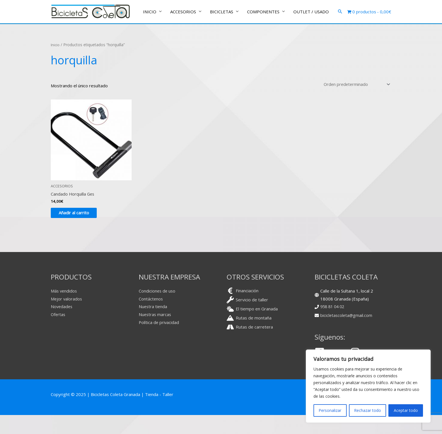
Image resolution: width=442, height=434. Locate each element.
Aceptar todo (406, 410)
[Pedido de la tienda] (355, 102)
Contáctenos (151, 318)
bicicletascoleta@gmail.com (346, 334)
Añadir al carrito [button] (77, 231)
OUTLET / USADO (311, 32)
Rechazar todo (367, 410)
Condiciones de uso (157, 310)
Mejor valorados (67, 318)
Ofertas (58, 333)
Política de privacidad (159, 341)
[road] (250, 346)
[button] (340, 32)
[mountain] (249, 336)
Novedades (62, 325)
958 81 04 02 (333, 325)
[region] (368, 386)
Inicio (55, 62)
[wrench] (247, 318)
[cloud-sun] (252, 327)
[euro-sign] (242, 309)
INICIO (149, 32)
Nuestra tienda (153, 325)
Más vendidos (64, 310)
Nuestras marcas (155, 333)
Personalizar (330, 410)
